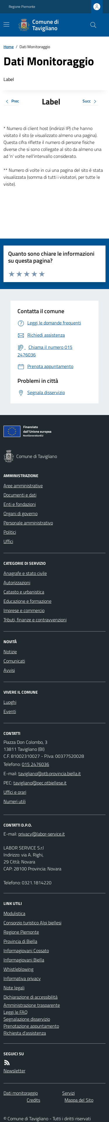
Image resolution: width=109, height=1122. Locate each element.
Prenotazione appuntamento (31, 1025)
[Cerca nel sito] (91, 25)
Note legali (13, 987)
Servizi (68, 1092)
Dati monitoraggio (20, 1092)
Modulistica (14, 913)
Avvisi (9, 670)
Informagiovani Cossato (26, 950)
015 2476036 (35, 764)
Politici (9, 531)
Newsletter (14, 1070)
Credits (33, 1099)
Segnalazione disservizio (26, 1018)
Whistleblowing (18, 969)
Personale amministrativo (28, 522)
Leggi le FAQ (15, 1012)
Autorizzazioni (16, 582)
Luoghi (9, 702)
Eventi (9, 711)
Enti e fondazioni (19, 504)
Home (8, 47)
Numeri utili (14, 801)
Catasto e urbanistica (23, 591)
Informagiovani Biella (23, 959)
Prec (11, 101)
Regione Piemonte (22, 6)
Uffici (8, 541)
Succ (91, 101)
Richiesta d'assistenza (24, 1032)
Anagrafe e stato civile (25, 573)
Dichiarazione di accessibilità (30, 996)
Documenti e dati (19, 494)
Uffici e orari (14, 792)
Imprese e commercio (23, 610)
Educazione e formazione (27, 601)
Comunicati (14, 660)
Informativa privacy (22, 978)
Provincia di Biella (20, 941)
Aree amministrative (23, 485)
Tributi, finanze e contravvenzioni (35, 619)
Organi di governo (20, 513)
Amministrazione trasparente (31, 1005)
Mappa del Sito (79, 1099)
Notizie (10, 651)
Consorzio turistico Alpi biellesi (32, 922)
